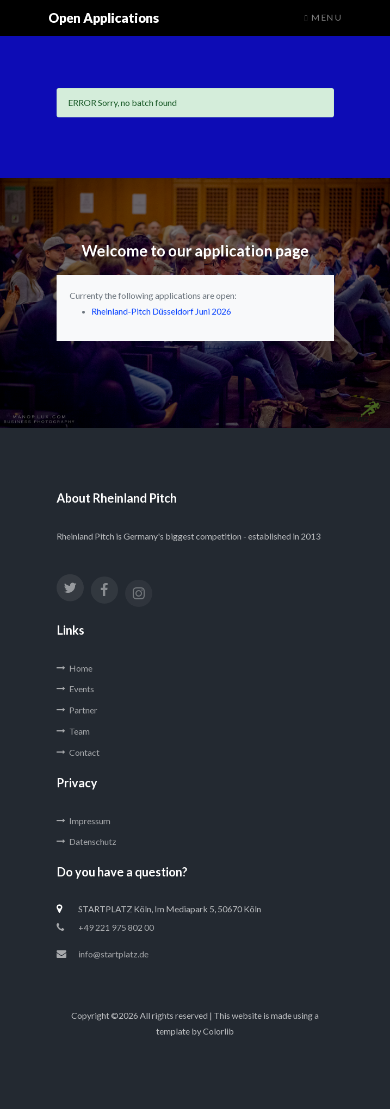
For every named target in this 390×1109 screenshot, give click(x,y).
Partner (77, 710)
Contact (78, 752)
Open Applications (103, 18)
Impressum (83, 821)
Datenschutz (86, 841)
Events (75, 689)
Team (73, 731)
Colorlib (218, 1031)
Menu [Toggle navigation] (323, 17)
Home (74, 668)
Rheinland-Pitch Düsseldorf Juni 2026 (161, 311)
